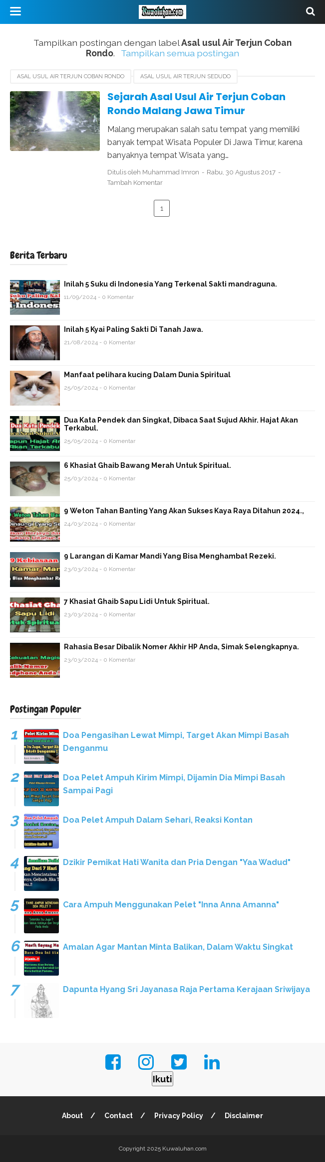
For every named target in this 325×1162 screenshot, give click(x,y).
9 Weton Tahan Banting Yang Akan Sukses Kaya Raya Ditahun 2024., (184, 511)
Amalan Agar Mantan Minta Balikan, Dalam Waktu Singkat (178, 947)
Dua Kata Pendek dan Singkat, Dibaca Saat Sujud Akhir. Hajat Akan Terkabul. (181, 424)
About (72, 1116)
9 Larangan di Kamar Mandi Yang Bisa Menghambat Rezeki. (170, 556)
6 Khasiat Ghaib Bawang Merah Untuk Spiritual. (147, 465)
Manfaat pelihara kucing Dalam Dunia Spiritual (147, 375)
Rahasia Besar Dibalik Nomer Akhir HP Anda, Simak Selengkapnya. (181, 647)
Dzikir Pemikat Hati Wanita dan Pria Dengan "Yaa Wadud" (177, 862)
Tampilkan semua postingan (180, 53)
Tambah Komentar (135, 182)
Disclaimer (244, 1116)
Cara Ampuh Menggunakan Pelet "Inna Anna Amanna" (171, 904)
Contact (118, 1116)
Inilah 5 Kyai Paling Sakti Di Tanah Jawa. (133, 329)
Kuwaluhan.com (184, 1148)
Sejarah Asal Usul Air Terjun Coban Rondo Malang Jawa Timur (196, 104)
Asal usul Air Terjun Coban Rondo (70, 76)
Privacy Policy (178, 1116)
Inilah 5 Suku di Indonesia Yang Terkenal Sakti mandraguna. (170, 284)
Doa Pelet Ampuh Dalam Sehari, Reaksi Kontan (158, 820)
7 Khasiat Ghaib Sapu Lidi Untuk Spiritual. (137, 601)
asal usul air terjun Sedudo (185, 76)
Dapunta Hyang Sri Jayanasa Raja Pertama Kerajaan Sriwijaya (186, 989)
